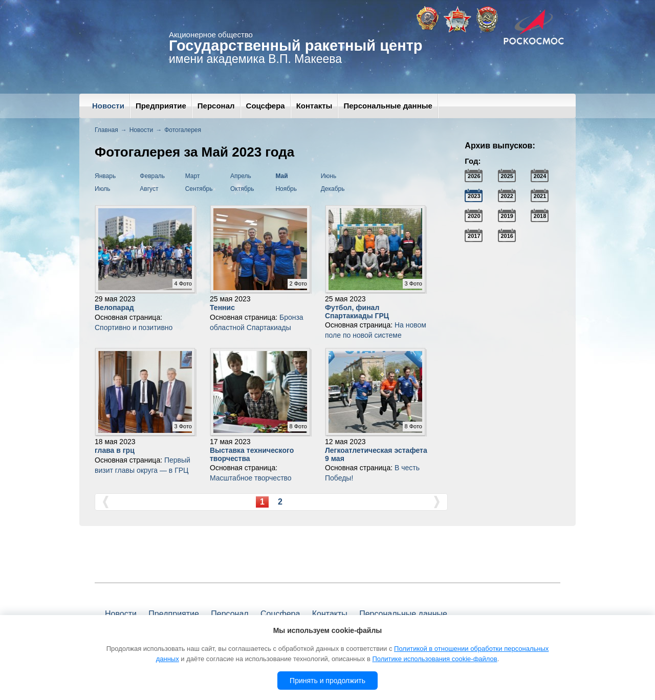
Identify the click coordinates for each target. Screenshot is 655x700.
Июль (103, 188)
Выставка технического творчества (252, 454)
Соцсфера (265, 105)
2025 (506, 176)
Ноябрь (286, 188)
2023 (474, 196)
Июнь (329, 176)
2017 (474, 236)
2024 (540, 176)
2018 (540, 216)
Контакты (314, 105)
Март (192, 176)
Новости (108, 105)
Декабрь (333, 188)
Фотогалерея (182, 130)
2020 (474, 216)
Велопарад (114, 307)
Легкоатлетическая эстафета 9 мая (376, 454)
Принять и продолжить (327, 680)
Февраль (152, 176)
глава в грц (115, 450)
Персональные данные (387, 105)
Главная (106, 130)
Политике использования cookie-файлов (434, 659)
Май (281, 176)
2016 (506, 236)
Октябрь (242, 188)
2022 (506, 196)
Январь (105, 176)
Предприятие (161, 105)
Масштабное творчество (251, 478)
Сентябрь (199, 188)
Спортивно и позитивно (133, 327)
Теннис (222, 307)
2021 (540, 196)
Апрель (240, 176)
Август (149, 188)
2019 (506, 216)
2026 (474, 176)
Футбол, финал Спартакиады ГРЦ (357, 311)
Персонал (216, 105)
